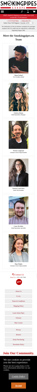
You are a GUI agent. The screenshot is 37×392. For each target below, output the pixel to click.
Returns (18, 334)
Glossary (18, 318)
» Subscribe (25, 21)
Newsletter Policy (18, 344)
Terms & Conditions (18, 301)
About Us (18, 291)
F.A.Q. (18, 296)
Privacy (18, 330)
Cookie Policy (19, 366)
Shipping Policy (18, 306)
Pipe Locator (18, 323)
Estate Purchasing (18, 339)
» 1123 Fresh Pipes (13, 21)
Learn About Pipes (18, 313)
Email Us (12, 277)
